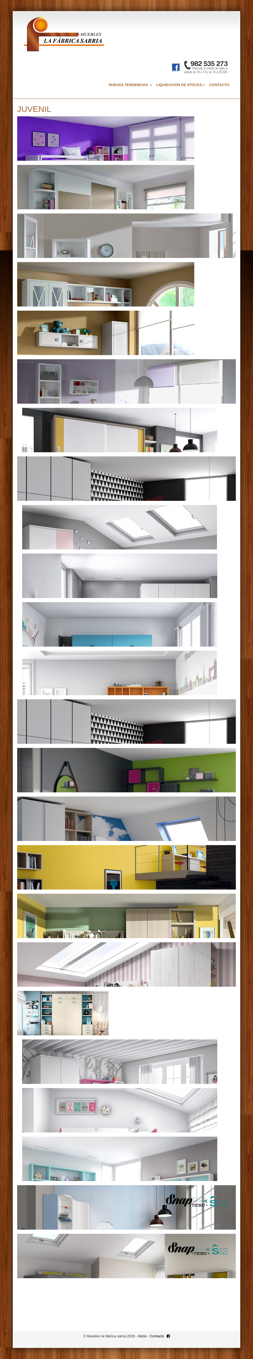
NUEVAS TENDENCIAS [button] (130, 85)
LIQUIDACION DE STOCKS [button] (180, 85)
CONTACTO (219, 85)
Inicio (142, 1336)
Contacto (157, 1336)
